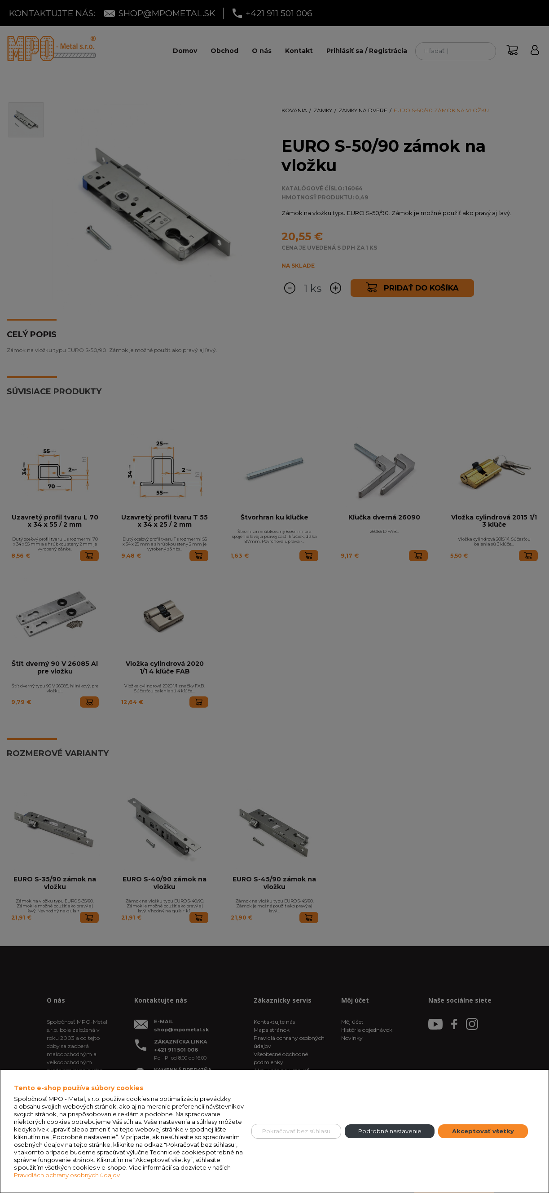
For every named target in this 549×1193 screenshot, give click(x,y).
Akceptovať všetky (483, 1131)
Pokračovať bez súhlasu (296, 1131)
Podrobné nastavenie (390, 1131)
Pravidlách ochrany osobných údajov (67, 1175)
